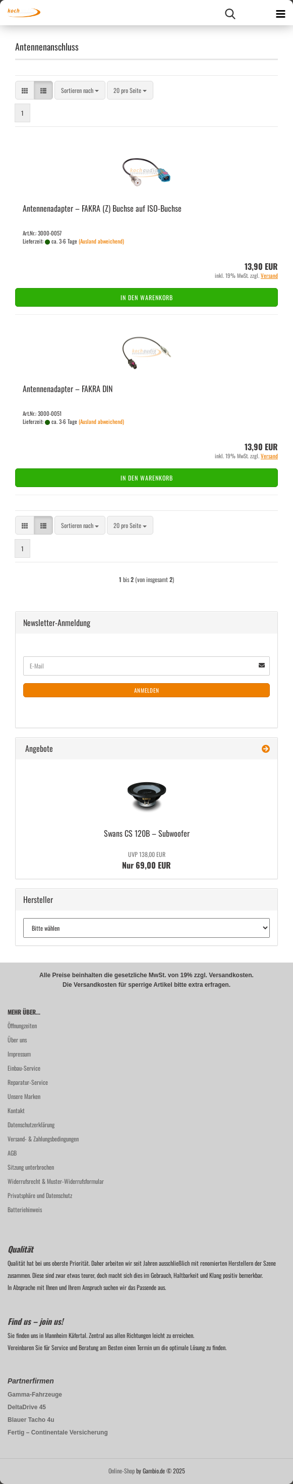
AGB (12, 1152)
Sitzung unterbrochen (31, 1167)
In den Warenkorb (147, 297)
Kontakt (16, 1110)
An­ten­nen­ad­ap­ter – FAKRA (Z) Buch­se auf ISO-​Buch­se (102, 208)
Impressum (19, 1053)
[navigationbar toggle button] (280, 12)
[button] (24, 90)
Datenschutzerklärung (31, 1124)
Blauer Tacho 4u (31, 1419)
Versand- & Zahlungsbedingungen (43, 1138)
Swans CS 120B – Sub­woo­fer (147, 833)
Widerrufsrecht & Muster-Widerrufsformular (56, 1181)
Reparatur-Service (28, 1082)
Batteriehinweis (25, 1209)
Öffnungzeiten (22, 1025)
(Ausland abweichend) (101, 241)
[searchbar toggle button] (230, 12)
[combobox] (79, 90)
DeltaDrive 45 (27, 1407)
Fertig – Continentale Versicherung (58, 1432)
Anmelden (146, 690)
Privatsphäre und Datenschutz (40, 1195)
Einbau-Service (24, 1068)
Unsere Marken (24, 1096)
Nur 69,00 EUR (146, 860)
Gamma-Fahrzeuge (35, 1394)
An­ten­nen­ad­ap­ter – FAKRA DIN (67, 388)
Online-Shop (121, 1470)
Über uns (17, 1039)
